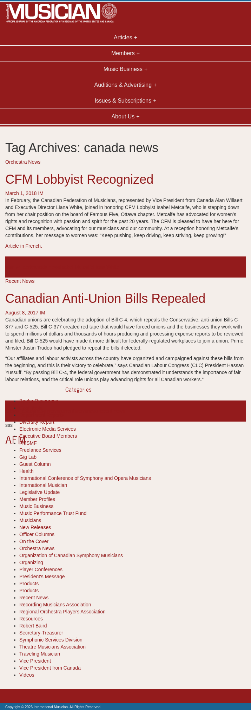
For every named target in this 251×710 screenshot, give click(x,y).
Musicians (30, 520)
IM (41, 193)
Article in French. (23, 246)
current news (73, 411)
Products (29, 583)
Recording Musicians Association (55, 604)
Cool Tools (30, 408)
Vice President (35, 661)
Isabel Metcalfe (76, 267)
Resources (31, 618)
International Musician (43, 485)
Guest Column (35, 464)
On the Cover (33, 541)
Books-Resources (38, 401)
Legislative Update (39, 492)
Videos (26, 675)
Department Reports (41, 415)
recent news (111, 411)
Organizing (31, 562)
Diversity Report (36, 422)
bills (9, 411)
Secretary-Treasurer (41, 633)
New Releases (35, 527)
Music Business (36, 506)
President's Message (42, 576)
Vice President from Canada (50, 668)
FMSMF (28, 443)
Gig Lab (28, 457)
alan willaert (18, 267)
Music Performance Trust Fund (52, 513)
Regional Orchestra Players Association (62, 611)
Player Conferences (40, 569)
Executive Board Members (48, 436)
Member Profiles (37, 499)
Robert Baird (33, 625)
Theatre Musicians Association (52, 647)
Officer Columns (36, 534)
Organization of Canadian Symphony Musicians (71, 555)
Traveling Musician (39, 654)
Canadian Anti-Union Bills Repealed (105, 298)
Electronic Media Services (47, 429)
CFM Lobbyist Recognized (79, 179)
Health (26, 471)
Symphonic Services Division (50, 640)
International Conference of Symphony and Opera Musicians (85, 478)
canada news (45, 267)
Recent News (19, 281)
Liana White (106, 267)
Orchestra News (22, 162)
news (93, 411)
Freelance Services (40, 450)
